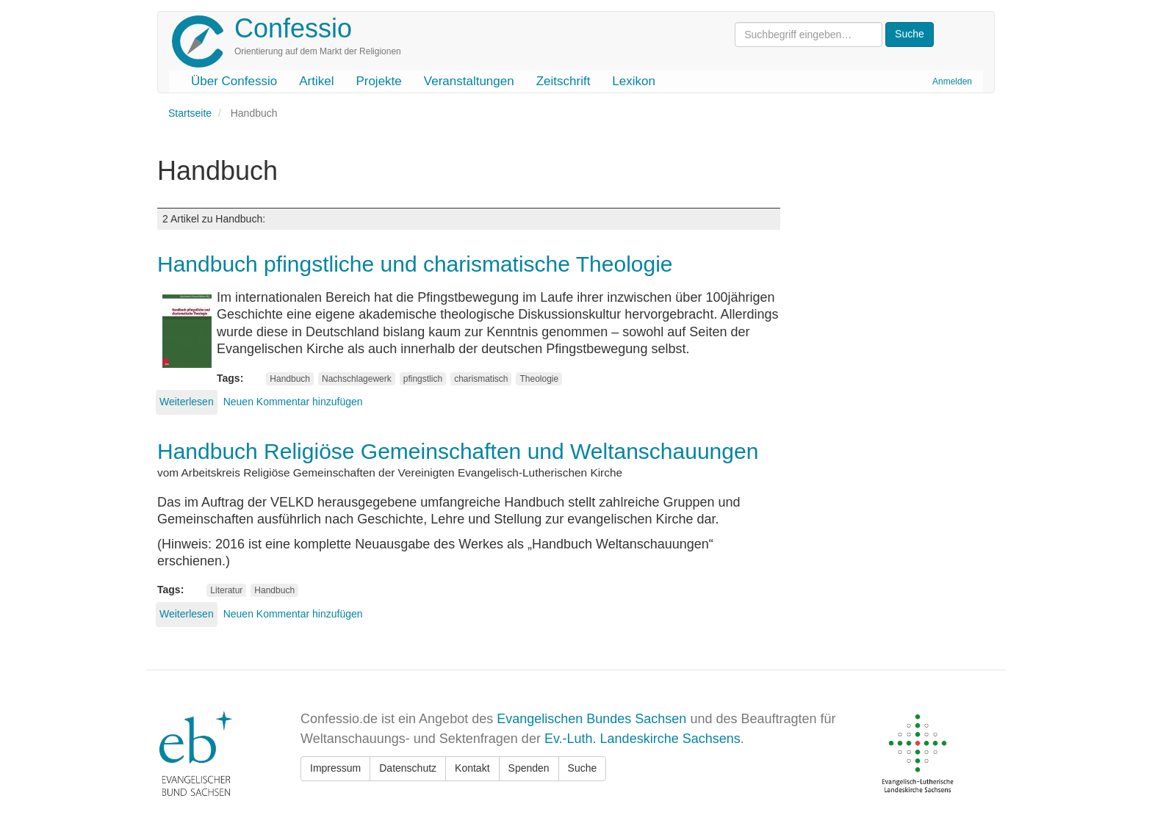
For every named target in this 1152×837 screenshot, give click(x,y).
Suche (582, 768)
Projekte (378, 81)
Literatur (226, 590)
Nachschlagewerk (357, 379)
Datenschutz (407, 768)
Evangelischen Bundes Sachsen (591, 718)
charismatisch (481, 379)
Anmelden (952, 81)
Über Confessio (234, 81)
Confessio (293, 28)
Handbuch (290, 379)
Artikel (316, 81)
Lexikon (633, 81)
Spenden (529, 768)
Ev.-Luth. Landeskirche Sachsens (642, 738)
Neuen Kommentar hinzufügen (293, 401)
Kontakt (472, 768)
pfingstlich (422, 379)
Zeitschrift (563, 81)
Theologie (538, 379)
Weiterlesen (186, 401)
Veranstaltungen (469, 81)
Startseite (190, 113)
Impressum (335, 768)
